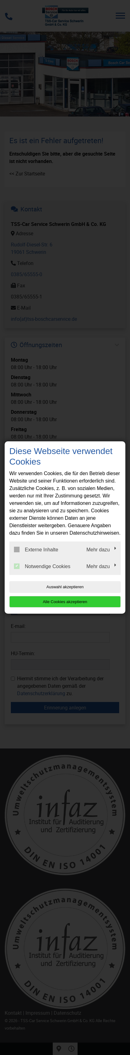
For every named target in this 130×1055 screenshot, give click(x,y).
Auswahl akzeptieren (65, 587)
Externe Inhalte (36, 549)
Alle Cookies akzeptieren (65, 601)
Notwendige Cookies (42, 566)
